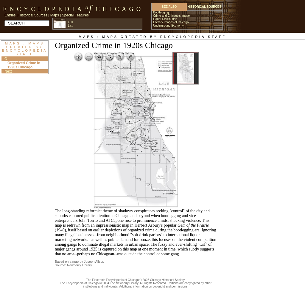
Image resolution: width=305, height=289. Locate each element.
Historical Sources (32, 15)
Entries (9, 15)
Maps (54, 15)
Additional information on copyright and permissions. (153, 286)
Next (8, 71)
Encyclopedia (43, 9)
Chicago (120, 9)
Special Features (75, 15)
